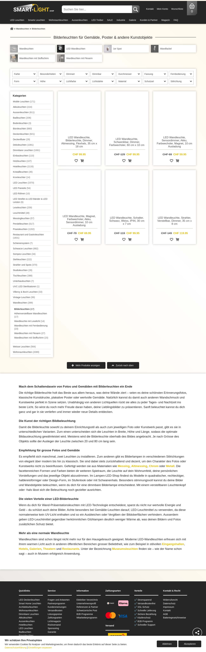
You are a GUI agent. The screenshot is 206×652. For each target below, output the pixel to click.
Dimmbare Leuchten (26, 150)
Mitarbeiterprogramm (87, 617)
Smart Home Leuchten (30, 603)
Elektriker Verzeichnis (87, 600)
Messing (124, 466)
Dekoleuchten (23, 145)
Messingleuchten (23, 218)
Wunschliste (177, 9)
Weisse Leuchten (24, 346)
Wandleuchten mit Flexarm (29, 333)
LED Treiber (97, 20)
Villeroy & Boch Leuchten (27, 292)
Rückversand (54, 625)
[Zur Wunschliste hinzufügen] (76, 161)
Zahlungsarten (55, 617)
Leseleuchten (22, 207)
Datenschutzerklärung (15, 647)
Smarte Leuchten (36, 20)
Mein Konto (162, 9)
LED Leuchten (17, 20)
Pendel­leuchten (23, 223)
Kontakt (150, 9)
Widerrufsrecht (170, 600)
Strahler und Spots (25, 265)
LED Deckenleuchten (29, 600)
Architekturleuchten (28, 607)
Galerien (35, 548)
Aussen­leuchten (24, 112)
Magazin (165, 20)
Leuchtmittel (21, 213)
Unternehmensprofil (86, 603)
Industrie (121, 20)
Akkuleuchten (22, 107)
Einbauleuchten (23, 155)
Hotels (23, 548)
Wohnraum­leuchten (26, 352)
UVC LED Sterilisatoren (26, 286)
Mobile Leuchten (24, 101)
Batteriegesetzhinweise (174, 617)
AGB (165, 614)
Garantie (52, 632)
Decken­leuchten (24, 134)
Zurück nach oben (125, 365)
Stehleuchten (22, 259)
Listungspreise (55, 614)
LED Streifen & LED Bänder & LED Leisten (30, 200)
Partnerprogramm (56, 603)
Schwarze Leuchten (25, 248)
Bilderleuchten (24, 309)
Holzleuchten (22, 161)
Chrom (154, 466)
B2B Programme (85, 614)
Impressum (168, 607)
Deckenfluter (21, 139)
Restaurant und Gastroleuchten (28, 236)
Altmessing (139, 466)
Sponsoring (53, 628)
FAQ (176, 20)
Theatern (49, 548)
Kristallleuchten (23, 172)
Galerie (132, 20)
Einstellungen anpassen (40, 647)
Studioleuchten (22, 270)
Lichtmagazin (54, 621)
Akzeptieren (190, 644)
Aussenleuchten (80, 20)
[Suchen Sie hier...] (97, 9)
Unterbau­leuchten (23, 281)
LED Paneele (22, 188)
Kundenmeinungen (57, 607)
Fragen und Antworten (59, 600)
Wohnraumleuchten (58, 20)
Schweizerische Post (87, 610)
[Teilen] (197, 632)
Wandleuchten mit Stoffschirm (31, 337)
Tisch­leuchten (22, 275)
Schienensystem (23, 243)
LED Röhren (21, 193)
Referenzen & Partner (87, 607)
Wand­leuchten (23, 302)
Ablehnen (167, 644)
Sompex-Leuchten (24, 254)
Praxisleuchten (24, 229)
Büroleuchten (22, 128)
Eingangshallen (173, 544)
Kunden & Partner (149, 20)
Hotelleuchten (23, 166)
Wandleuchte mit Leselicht (29, 321)
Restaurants (70, 548)
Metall (170, 466)
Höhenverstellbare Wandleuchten (30, 315)
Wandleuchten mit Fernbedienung (31, 327)
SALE (110, 20)
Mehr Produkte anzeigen (88, 365)
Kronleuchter (21, 177)
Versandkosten (55, 610)
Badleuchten (22, 117)
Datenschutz (169, 603)
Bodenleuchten (22, 123)
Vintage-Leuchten (24, 297)
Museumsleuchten (125, 548)
